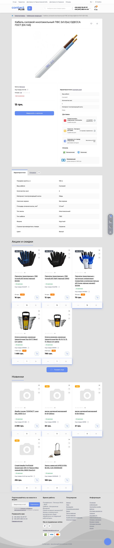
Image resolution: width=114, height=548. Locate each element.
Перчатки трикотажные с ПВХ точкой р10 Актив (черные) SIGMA (26, 278)
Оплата (92, 526)
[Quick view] (38, 250)
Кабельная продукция (34, 15)
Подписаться (34, 504)
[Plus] (36, 305)
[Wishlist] (38, 253)
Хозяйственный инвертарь (74, 517)
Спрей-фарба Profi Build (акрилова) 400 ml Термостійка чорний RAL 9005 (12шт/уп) (27, 468)
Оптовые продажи (95, 524)
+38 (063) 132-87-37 (81, 7)
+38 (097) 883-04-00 (81, 9)
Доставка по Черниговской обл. (37, 2)
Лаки (67, 505)
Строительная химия (72, 509)
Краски (68, 502)
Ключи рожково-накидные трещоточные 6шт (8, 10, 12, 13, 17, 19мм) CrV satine (56, 339)
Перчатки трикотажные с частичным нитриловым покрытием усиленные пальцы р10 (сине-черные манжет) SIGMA (87, 280)
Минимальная (71, 159)
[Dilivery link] (94, 120)
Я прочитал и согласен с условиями (26, 509)
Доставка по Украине (57, 2)
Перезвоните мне (17, 521)
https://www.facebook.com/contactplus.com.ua (44, 526)
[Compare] (38, 257)
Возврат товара (94, 522)
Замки (68, 511)
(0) (21, 92)
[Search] (45, 8)
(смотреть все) (77, 89)
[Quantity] (27, 305)
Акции (91, 528)
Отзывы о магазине (95, 520)
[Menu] (29, 8)
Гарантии (21, 2)
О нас (14, 2)
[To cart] (37, 297)
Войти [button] (98, 2)
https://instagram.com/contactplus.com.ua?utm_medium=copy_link (49, 526)
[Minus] (18, 305)
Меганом (22, 87)
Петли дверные (71, 513)
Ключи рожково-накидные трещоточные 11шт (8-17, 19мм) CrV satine (26, 339)
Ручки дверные (70, 515)
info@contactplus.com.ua (51, 530)
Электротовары (20, 15)
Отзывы (68, 2)
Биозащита (69, 507)
